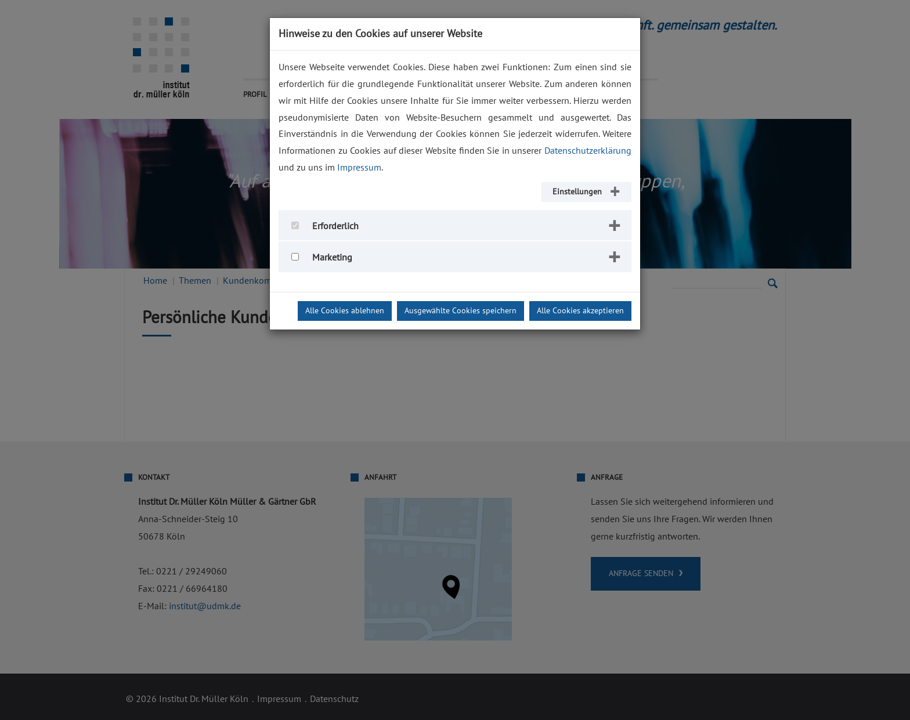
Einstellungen (577, 192)
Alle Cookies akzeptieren (580, 311)
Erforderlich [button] (335, 226)
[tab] (455, 225)
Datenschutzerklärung (587, 151)
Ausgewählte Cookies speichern (461, 311)
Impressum (359, 167)
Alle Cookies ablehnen (344, 311)
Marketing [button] (332, 257)
